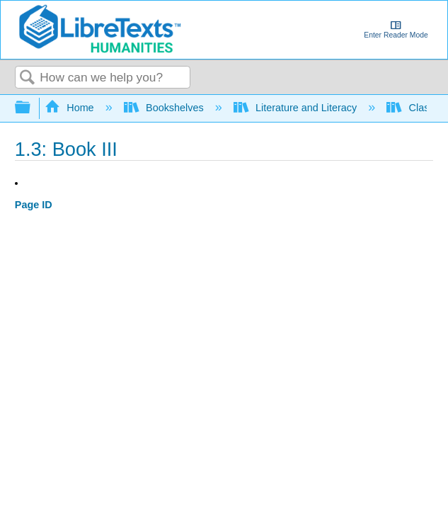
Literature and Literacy (297, 107)
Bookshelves (165, 107)
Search (27, 78)
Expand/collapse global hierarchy (31, 108)
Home (71, 107)
